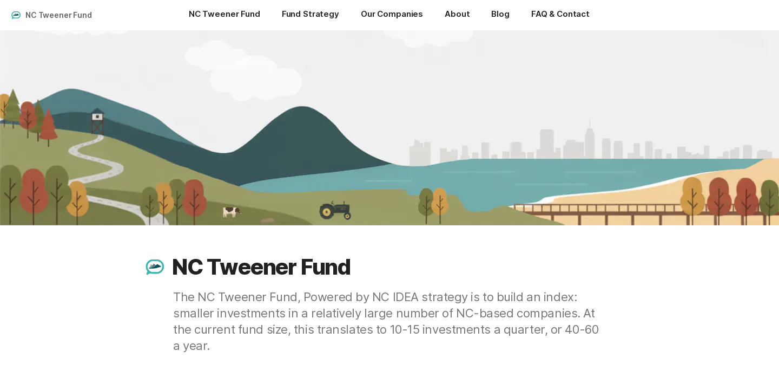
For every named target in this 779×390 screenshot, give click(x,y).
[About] (457, 15)
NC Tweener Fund (58, 15)
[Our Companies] (392, 15)
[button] (155, 267)
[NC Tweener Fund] (224, 15)
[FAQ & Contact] (560, 15)
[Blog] (500, 15)
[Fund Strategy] (310, 15)
